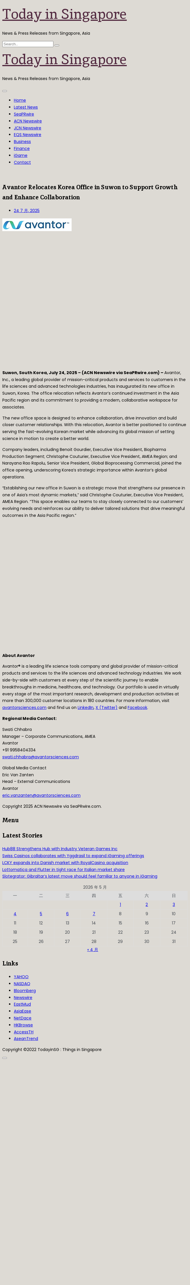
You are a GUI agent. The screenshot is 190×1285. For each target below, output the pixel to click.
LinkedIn (86, 707)
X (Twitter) (107, 707)
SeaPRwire (24, 114)
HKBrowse (23, 1025)
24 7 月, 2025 (27, 210)
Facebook (137, 707)
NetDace (22, 1018)
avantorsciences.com (24, 707)
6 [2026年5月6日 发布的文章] (67, 914)
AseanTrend (26, 1038)
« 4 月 (92, 949)
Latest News (26, 107)
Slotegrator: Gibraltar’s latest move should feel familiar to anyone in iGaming (79, 876)
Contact (22, 162)
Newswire (23, 997)
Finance (22, 148)
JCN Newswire (27, 128)
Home (20, 100)
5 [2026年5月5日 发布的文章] (41, 914)
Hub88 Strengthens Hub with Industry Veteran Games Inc (60, 849)
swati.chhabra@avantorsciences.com (40, 757)
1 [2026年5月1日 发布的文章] (120, 904)
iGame (20, 155)
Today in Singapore (64, 14)
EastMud (22, 1004)
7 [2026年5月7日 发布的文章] (94, 914)
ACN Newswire (28, 121)
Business (22, 141)
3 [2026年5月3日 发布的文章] (174, 904)
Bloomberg (25, 991)
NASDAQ (22, 984)
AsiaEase (22, 1011)
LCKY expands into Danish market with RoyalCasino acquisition (65, 863)
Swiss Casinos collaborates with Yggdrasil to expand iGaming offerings (73, 856)
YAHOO (21, 977)
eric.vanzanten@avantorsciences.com (41, 795)
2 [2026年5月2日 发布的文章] (147, 904)
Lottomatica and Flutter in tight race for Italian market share (63, 869)
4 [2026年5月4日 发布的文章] (15, 914)
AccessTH (23, 1032)
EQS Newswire (27, 135)
